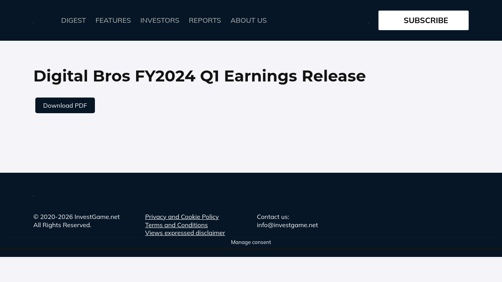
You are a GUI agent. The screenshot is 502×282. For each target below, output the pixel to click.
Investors (160, 20)
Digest (73, 20)
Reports (205, 20)
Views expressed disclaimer (185, 233)
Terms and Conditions (176, 225)
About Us (249, 20)
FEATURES (113, 20)
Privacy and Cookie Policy (182, 217)
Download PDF (65, 105)
